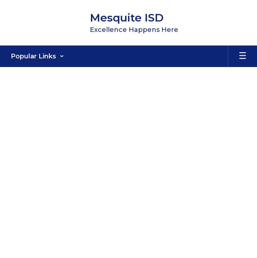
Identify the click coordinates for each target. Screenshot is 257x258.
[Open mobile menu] (242, 56)
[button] (37, 56)
